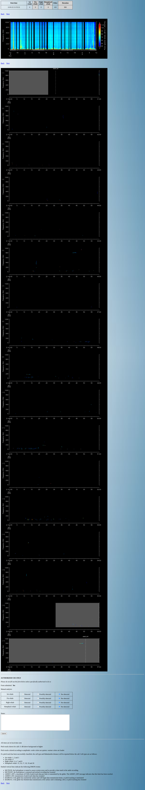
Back (2, 14)
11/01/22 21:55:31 (14, 7)
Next (8, 14)
